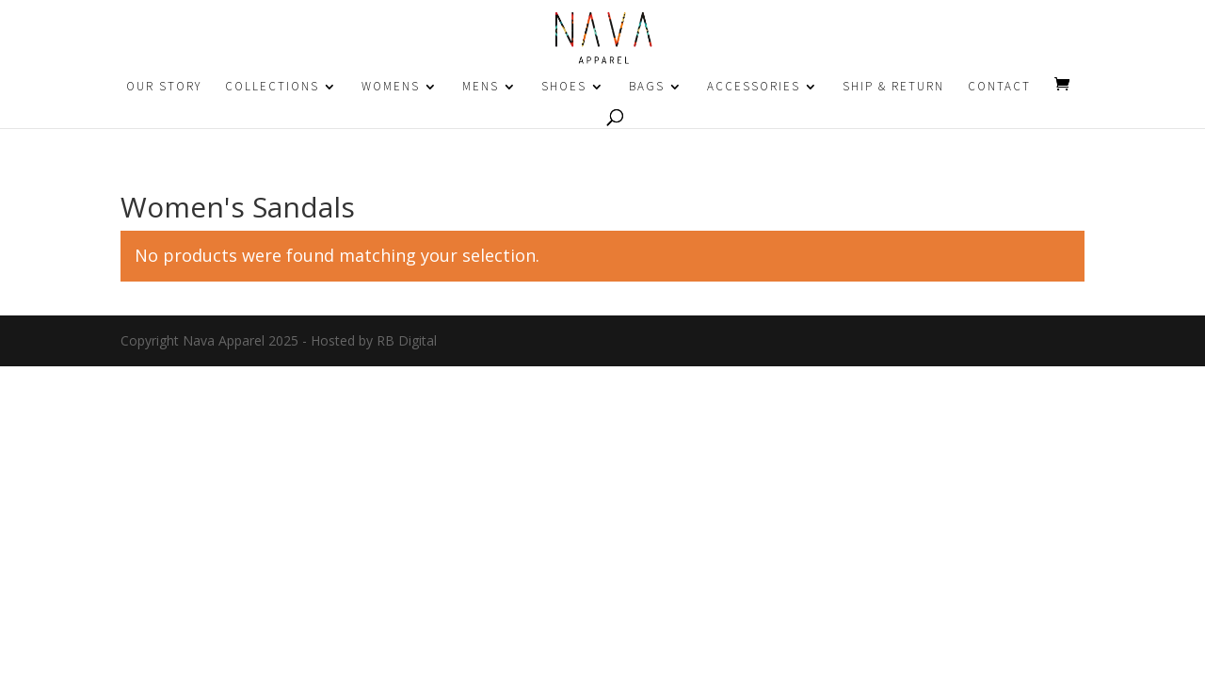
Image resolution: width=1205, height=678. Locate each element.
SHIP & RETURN (893, 87)
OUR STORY (163, 87)
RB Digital (407, 340)
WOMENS (391, 87)
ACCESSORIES (753, 87)
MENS (480, 87)
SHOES (563, 87)
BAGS (647, 87)
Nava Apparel (224, 340)
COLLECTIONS (272, 87)
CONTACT (999, 87)
